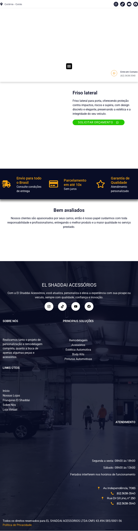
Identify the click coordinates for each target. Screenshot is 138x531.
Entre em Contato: (129, 72)
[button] (69, 66)
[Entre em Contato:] (114, 73)
